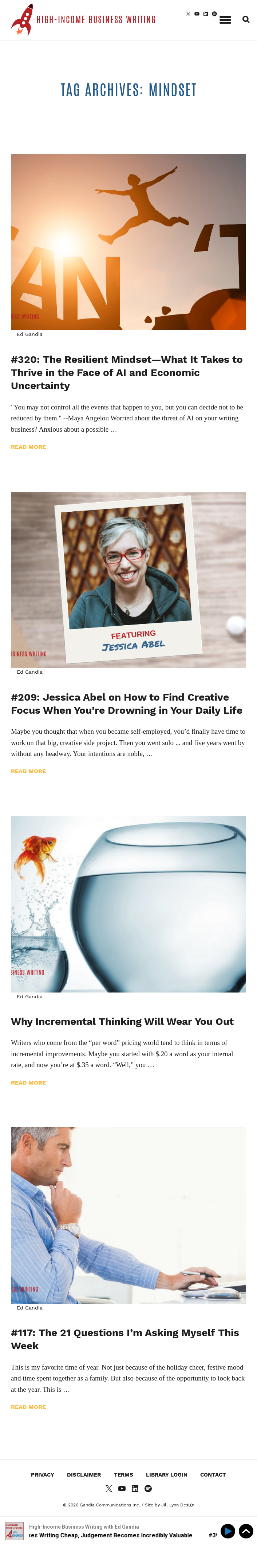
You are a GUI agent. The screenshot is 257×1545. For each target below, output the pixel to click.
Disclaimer (84, 1474)
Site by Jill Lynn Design (169, 1505)
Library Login (166, 1474)
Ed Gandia (30, 334)
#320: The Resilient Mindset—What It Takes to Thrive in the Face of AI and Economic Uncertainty (127, 372)
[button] (225, 18)
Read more (28, 446)
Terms (123, 1474)
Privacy (42, 1474)
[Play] (229, 1531)
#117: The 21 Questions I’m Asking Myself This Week (125, 1339)
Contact (213, 1474)
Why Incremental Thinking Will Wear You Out (122, 1021)
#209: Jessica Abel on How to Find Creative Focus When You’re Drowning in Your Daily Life (126, 703)
